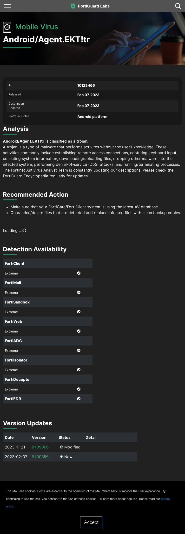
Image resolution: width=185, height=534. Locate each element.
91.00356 (40, 456)
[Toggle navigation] (8, 6)
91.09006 (40, 447)
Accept (91, 522)
